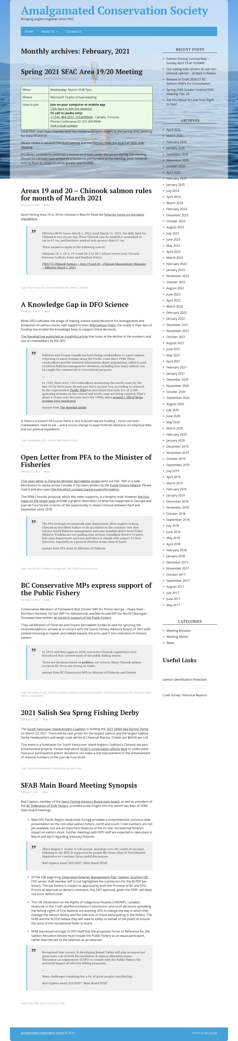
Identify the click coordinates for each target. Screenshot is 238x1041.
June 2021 (173, 349)
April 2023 (173, 252)
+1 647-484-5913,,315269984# (71, 117)
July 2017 (172, 593)
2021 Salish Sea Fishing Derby (127, 729)
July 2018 (172, 526)
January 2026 (175, 148)
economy (62, 692)
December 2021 (177, 325)
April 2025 (173, 172)
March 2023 (174, 258)
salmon (84, 287)
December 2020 (177, 379)
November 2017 (177, 568)
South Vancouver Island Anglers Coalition (56, 729)
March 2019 (174, 483)
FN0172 (75, 287)
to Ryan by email (40, 163)
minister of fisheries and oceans (111, 692)
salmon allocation (49, 1003)
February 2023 (176, 264)
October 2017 (175, 575)
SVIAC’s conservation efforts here (103, 749)
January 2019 (175, 495)
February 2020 (176, 434)
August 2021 (175, 343)
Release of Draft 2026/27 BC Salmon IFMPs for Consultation (188, 81)
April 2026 (173, 130)
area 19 (31, 173)
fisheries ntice (62, 287)
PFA (69, 568)
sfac (47, 173)
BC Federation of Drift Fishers (47, 806)
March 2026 (174, 136)
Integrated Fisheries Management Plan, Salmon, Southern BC (105, 877)
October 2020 (175, 392)
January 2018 (175, 556)
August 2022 (175, 288)
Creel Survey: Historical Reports (185, 695)
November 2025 (177, 160)
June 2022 (173, 294)
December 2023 (177, 215)
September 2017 (177, 581)
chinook (49, 287)
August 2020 (175, 404)
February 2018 (176, 550)
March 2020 (174, 428)
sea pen (71, 768)
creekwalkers (34, 440)
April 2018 (173, 544)
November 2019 (177, 453)
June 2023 (173, 239)
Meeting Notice (70, 78)
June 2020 (173, 416)
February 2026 (176, 142)
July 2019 (172, 471)
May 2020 (173, 422)
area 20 (40, 173)
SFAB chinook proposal (84, 568)
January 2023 (175, 270)
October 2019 (175, 459)
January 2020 (175, 440)
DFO (44, 440)
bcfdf (30, 1003)
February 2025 (176, 178)
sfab (62, 1003)
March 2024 (174, 203)
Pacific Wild (78, 390)
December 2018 (177, 501)
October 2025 (175, 166)
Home (29, 31)
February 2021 (176, 367)
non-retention (136, 692)
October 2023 (175, 221)
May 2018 (173, 538)
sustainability (36, 695)
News (47, 205)
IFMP (36, 1003)
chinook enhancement (39, 768)
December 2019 (177, 446)
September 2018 (177, 520)
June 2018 (173, 532)
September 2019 (177, 465)
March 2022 (174, 306)
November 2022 (177, 276)
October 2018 (175, 514)
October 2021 (175, 337)
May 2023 (173, 246)
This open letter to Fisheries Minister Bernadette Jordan (60, 481)
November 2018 (177, 507)
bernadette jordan (37, 692)
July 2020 (172, 410)
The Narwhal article (73, 407)
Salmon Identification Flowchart (185, 679)
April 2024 (173, 197)
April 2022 (173, 300)
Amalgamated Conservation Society (114, 10)
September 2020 (177, 398)
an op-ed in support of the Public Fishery (82, 618)
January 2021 (175, 373)
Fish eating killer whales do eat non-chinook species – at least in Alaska (191, 71)
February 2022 (176, 313)
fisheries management (54, 568)
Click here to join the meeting (71, 109)
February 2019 (176, 489)
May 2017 (173, 605)
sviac (79, 768)
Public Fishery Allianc (124, 485)
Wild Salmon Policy (102, 325)
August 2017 (175, 587)
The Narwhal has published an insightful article (54, 336)
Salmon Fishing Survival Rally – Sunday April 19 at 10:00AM (187, 61)
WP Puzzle (210, 1033)
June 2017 (173, 599)
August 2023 (175, 227)
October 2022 (175, 282)
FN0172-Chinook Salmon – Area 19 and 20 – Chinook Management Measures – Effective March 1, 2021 (94, 266)
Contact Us (74, 31)
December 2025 (177, 154)
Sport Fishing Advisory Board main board (90, 802)
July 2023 (172, 233)
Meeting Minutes (52, 78)
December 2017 (177, 562)
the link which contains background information (85, 489)
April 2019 (173, 477)
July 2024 (172, 191)
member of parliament (81, 692)
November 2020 (177, 386)
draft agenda (71, 143)
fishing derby (59, 768)
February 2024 (176, 209)
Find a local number (64, 126)
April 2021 (173, 361)
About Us (48, 31)
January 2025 (175, 185)
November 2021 (177, 331)
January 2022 (175, 319)
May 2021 (173, 355)
